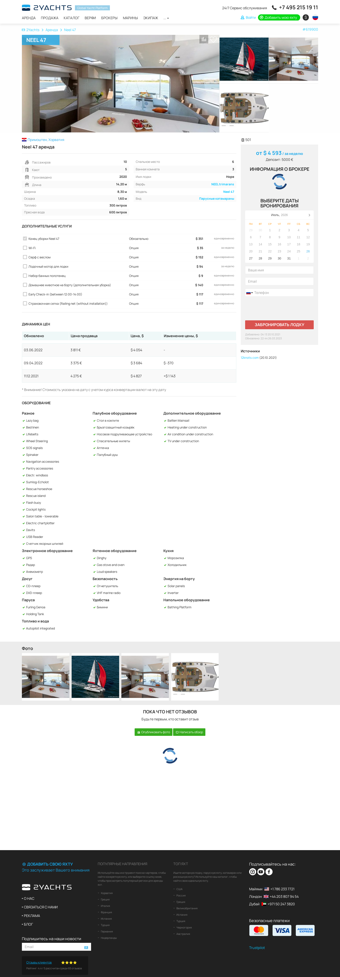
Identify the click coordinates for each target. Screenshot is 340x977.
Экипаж (150, 17)
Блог (28, 924)
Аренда (29, 17)
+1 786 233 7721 (282, 889)
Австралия (183, 934)
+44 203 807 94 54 (284, 896)
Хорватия (106, 893)
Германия (106, 931)
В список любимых (213, 40)
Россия (181, 895)
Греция (105, 899)
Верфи (90, 17)
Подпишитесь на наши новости (51, 938)
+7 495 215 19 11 (298, 7)
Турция (105, 925)
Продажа (49, 17)
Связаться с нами (41, 907)
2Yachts (30, 29)
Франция (106, 912)
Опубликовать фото (153, 732)
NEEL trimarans (222, 184)
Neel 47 (228, 192)
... (166, 17)
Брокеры (109, 17)
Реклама (32, 915)
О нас (29, 898)
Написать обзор (189, 732)
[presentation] (278, 308)
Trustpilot (257, 947)
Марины (130, 17)
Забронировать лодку (279, 324)
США (179, 889)
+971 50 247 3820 (281, 904)
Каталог (71, 17)
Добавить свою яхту (47, 864)
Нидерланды (108, 938)
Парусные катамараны (216, 198)
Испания (106, 919)
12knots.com (250, 357)
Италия (105, 906)
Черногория (184, 927)
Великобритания (187, 908)
